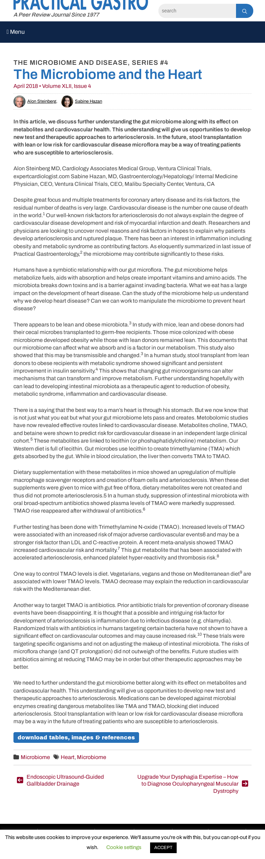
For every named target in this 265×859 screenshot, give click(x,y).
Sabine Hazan (81, 101)
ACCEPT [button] (163, 847)
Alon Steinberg (34, 101)
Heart (68, 757)
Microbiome (35, 757)
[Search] (197, 11)
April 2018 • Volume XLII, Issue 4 (52, 86)
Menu (16, 32)
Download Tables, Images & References (76, 737)
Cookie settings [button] (123, 847)
